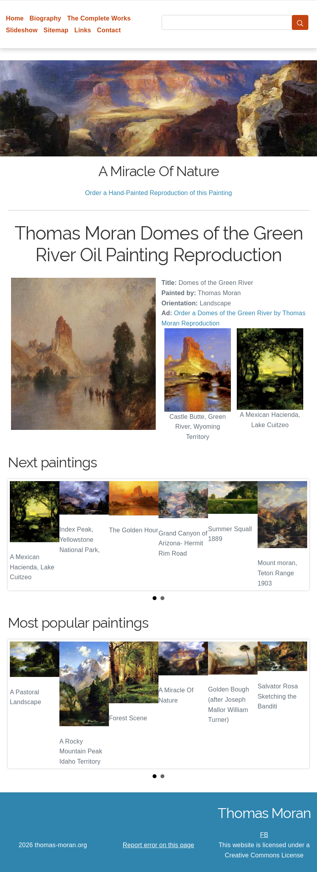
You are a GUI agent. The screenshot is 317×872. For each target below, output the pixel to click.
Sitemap (56, 30)
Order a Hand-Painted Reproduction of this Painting (158, 193)
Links (82, 30)
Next (297, 534)
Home (15, 18)
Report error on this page (158, 845)
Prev (20, 534)
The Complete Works (99, 18)
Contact (109, 30)
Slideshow (22, 30)
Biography (45, 18)
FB (264, 834)
